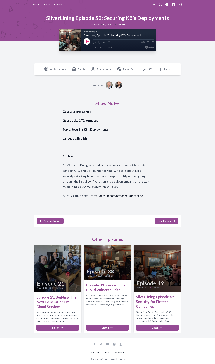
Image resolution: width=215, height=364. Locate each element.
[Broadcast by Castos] (149, 47)
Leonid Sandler (82, 111)
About (47, 4)
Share (109, 47)
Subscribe (58, 4)
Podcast (37, 4)
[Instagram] (180, 4)
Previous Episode (50, 221)
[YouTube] (167, 4)
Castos (122, 359)
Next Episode (167, 221)
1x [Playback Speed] (104, 43)
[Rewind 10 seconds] (98, 42)
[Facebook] (173, 4)
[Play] (87, 41)
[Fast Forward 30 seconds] (109, 42)
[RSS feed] (153, 4)
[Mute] (94, 42)
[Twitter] (160, 4)
